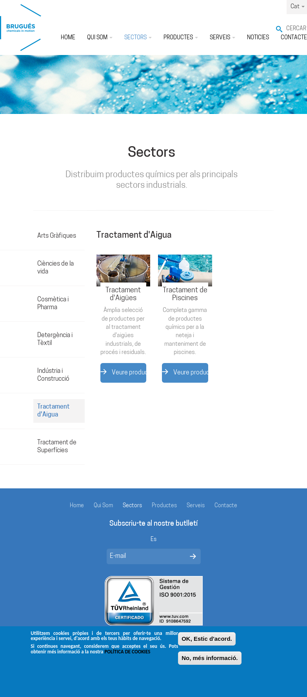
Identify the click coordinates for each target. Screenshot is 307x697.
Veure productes (123, 372)
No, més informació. (210, 661)
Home (68, 38)
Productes (180, 38)
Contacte (225, 506)
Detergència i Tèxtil (55, 339)
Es (153, 540)
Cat (298, 7)
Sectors (138, 38)
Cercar (296, 29)
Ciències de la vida (55, 268)
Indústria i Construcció (53, 375)
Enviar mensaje (193, 556)
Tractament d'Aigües (123, 294)
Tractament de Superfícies (56, 447)
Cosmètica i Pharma (53, 304)
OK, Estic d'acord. (207, 642)
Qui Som (100, 38)
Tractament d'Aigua (53, 411)
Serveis (222, 38)
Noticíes (258, 38)
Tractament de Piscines (185, 294)
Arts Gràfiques (56, 236)
